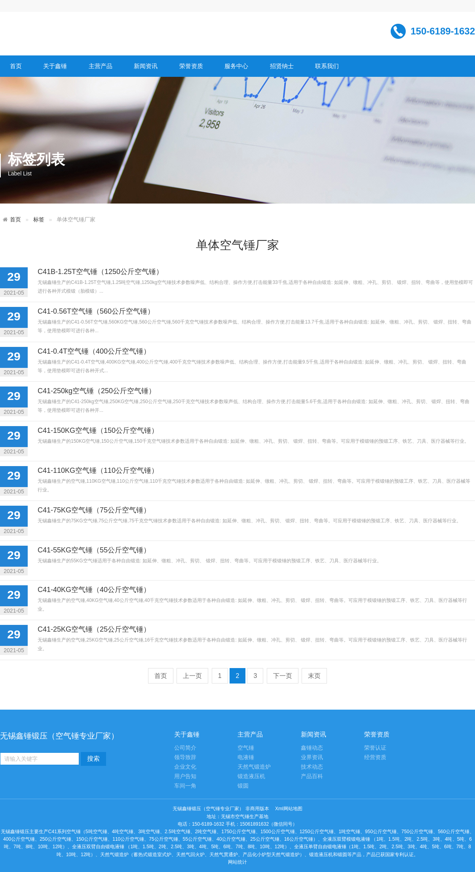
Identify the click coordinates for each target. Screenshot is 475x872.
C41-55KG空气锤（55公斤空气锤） (94, 550)
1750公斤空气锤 (238, 831)
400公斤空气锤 (19, 839)
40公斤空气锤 (231, 839)
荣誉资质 (191, 66)
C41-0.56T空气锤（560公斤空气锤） (96, 311)
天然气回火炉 (190, 854)
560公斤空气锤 (453, 831)
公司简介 (185, 748)
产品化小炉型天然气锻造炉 (271, 854)
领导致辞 (185, 757)
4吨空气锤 (123, 831)
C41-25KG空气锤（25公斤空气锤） (94, 629)
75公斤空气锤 (163, 839)
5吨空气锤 (96, 831)
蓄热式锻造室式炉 (152, 854)
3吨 (436, 839)
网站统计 (237, 862)
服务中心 (236, 66)
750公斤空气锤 (417, 831)
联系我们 (327, 66)
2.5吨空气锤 (177, 831)
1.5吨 (394, 839)
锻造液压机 (251, 776)
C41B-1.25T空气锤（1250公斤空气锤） (100, 272)
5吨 (461, 839)
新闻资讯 (146, 66)
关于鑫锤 (55, 66)
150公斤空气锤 (92, 839)
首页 (16, 66)
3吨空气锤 (149, 831)
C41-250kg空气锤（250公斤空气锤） (97, 391)
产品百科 (312, 776)
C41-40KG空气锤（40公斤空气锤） (94, 590)
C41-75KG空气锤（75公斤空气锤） (94, 510)
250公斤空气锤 (55, 839)
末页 (314, 675)
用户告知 (185, 776)
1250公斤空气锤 (317, 831)
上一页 (192, 675)
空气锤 (246, 748)
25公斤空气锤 (264, 839)
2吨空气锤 (206, 831)
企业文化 (185, 767)
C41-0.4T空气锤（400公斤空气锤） (94, 351)
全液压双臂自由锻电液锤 (98, 846)
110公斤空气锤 (128, 839)
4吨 (448, 839)
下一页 (282, 675)
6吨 (227, 846)
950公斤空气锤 (381, 831)
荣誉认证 (375, 748)
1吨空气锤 (349, 831)
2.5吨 (422, 839)
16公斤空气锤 (298, 839)
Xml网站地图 (288, 808)
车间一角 (185, 786)
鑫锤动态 (312, 748)
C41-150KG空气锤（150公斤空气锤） (98, 430)
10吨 (43, 846)
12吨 (58, 846)
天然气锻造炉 (254, 767)
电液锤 (246, 757)
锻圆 (243, 786)
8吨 (29, 846)
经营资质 (375, 757)
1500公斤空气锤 (277, 831)
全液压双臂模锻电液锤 (346, 839)
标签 (38, 220)
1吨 (380, 839)
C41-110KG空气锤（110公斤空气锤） (98, 470)
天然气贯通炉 (223, 854)
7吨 (17, 846)
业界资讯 (312, 757)
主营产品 (100, 66)
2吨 (408, 839)
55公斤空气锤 (197, 839)
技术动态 (312, 767)
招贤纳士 (282, 66)
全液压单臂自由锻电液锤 (320, 846)
